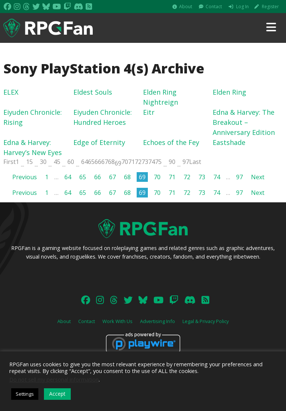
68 (111, 162)
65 (91, 162)
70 (124, 162)
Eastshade (229, 142)
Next (257, 177)
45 (57, 162)
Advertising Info (157, 321)
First (9, 162)
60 (70, 162)
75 (158, 162)
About (185, 6)
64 (84, 162)
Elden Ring (229, 92)
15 (29, 162)
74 (151, 162)
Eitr (149, 112)
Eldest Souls (92, 92)
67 (104, 162)
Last (195, 162)
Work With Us (117, 321)
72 (138, 162)
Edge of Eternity (99, 142)
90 (172, 162)
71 (131, 162)
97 (185, 162)
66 (98, 162)
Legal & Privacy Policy (205, 321)
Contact (214, 6)
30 (43, 162)
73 (145, 162)
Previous (24, 177)
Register (270, 6)
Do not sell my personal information (54, 379)
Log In (242, 6)
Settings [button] (25, 394)
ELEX (10, 92)
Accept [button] (57, 393)
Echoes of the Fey (171, 142)
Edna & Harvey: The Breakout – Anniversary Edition (244, 122)
